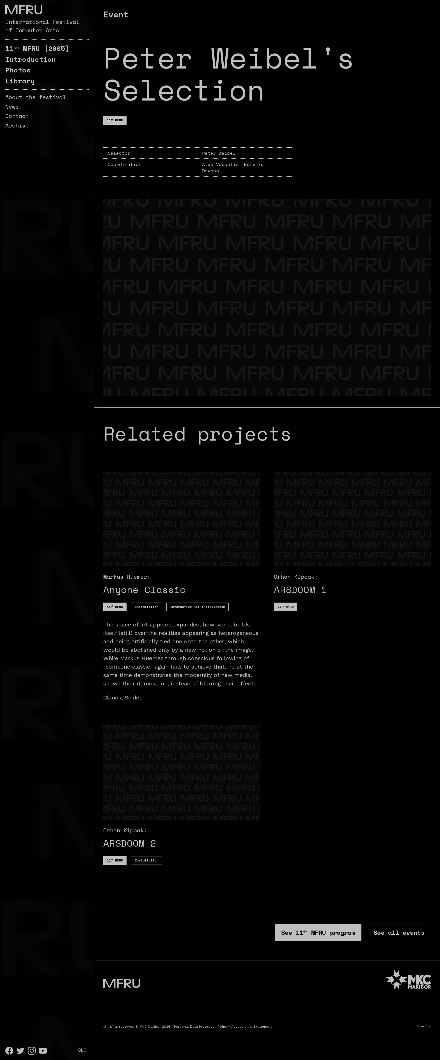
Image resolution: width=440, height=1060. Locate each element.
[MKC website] (408, 989)
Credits (424, 1035)
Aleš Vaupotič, (223, 164)
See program (277, 936)
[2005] (37, 48)
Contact (17, 116)
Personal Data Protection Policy (201, 1036)
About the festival (35, 97)
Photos (18, 70)
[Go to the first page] (23, 9)
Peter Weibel (219, 153)
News (12, 106)
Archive (17, 125)
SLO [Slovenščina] (82, 1050)
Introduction (30, 59)
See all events (387, 936)
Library (20, 81)
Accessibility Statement (251, 1036)
